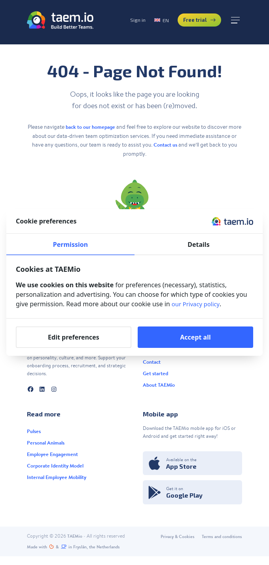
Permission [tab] (70, 244)
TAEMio (75, 543)
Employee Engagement (55, 459)
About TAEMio (160, 389)
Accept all (195, 337)
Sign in (122, 22)
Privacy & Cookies (171, 544)
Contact (153, 364)
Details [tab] (198, 244)
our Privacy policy (198, 304)
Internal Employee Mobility (60, 484)
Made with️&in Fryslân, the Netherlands (79, 555)
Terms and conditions (219, 544)
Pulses (34, 434)
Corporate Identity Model (58, 472)
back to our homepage (97, 127)
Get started (156, 377)
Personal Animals (48, 447)
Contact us (168, 145)
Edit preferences (73, 337)
